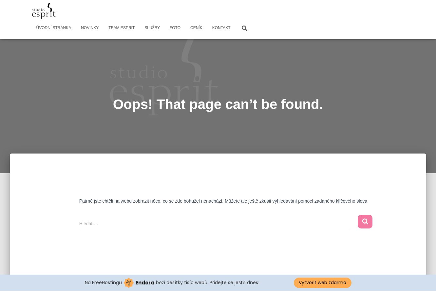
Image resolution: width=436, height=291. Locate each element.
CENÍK (196, 28)
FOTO (175, 28)
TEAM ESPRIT (121, 28)
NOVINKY (90, 28)
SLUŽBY (152, 28)
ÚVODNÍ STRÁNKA (53, 28)
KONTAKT (221, 28)
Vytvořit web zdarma (322, 282)
